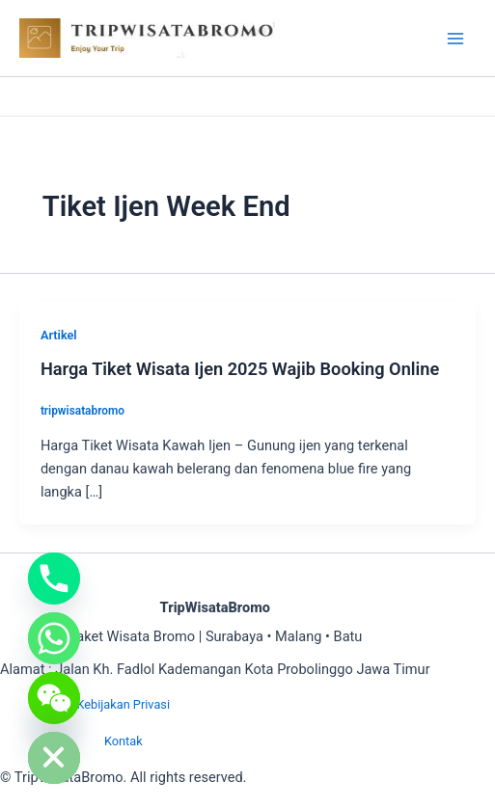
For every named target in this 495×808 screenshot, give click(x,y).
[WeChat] (54, 698)
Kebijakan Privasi (123, 704)
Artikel (59, 335)
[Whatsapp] (54, 638)
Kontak (123, 741)
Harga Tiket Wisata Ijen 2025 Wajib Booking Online (240, 369)
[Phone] (54, 578)
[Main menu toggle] (455, 38)
